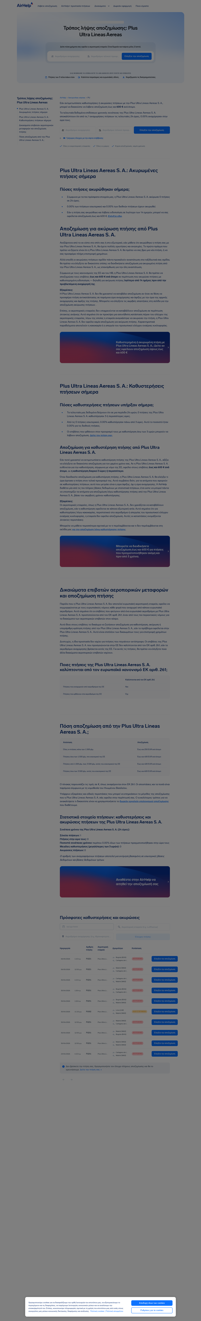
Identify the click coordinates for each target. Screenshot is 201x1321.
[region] (100, 1307)
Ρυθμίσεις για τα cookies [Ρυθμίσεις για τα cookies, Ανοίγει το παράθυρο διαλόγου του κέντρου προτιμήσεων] (151, 1310)
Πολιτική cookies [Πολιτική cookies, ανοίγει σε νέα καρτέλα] (97, 1311)
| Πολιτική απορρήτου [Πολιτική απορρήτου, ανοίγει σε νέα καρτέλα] (114, 1311)
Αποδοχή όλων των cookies (152, 1303)
